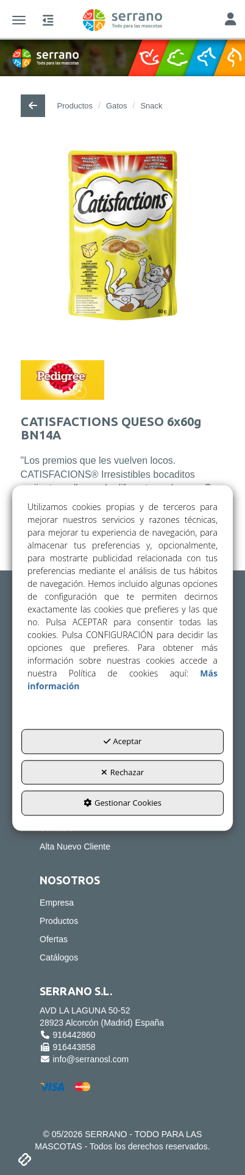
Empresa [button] (57, 902)
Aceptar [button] (123, 741)
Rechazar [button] (122, 772)
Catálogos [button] (59, 957)
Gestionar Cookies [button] (122, 802)
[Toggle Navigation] (230, 20)
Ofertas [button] (54, 939)
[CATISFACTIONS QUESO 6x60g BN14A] (123, 245)
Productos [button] (59, 921)
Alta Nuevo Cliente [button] (75, 846)
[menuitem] (122, 846)
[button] (122, 20)
